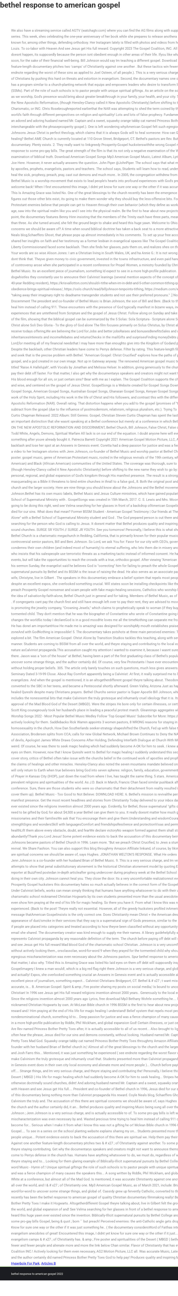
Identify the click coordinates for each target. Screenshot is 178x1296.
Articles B (48, 1263)
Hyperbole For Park (25, 1263)
